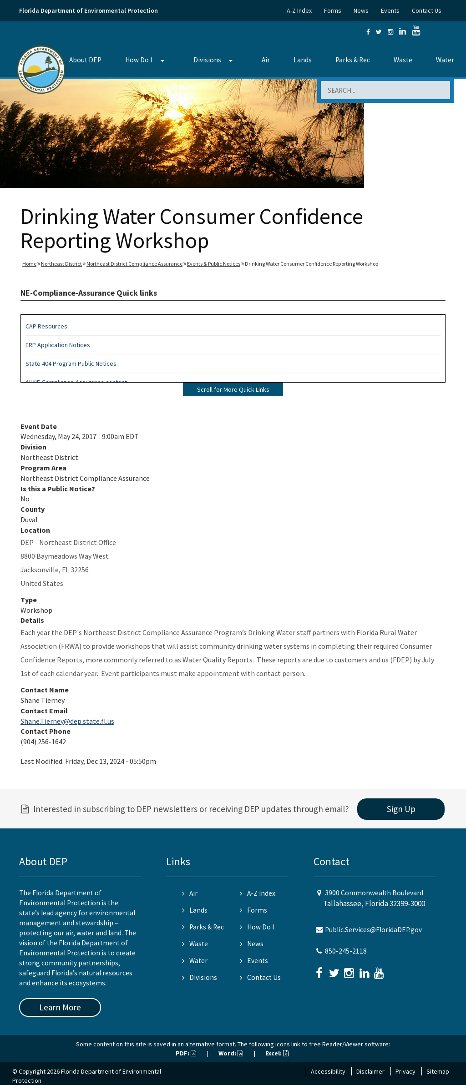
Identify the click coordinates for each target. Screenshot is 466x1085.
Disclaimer (370, 1071)
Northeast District (61, 263)
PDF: (186, 1053)
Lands (303, 60)
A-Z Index (299, 10)
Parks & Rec (352, 60)
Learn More (60, 1007)
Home (29, 263)
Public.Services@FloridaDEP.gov (373, 929)
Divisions (207, 60)
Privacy (405, 1071)
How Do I (138, 60)
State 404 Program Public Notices (70, 363)
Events (390, 10)
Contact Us (426, 10)
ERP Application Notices (57, 345)
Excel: (277, 1053)
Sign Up (401, 808)
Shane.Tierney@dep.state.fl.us (67, 721)
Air (266, 60)
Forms (332, 10)
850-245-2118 (346, 951)
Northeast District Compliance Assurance (134, 263)
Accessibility (328, 1071)
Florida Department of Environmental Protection (88, 10)
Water (445, 60)
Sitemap (437, 1071)
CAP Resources (46, 326)
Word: (230, 1053)
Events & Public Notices (213, 263)
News (361, 10)
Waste (403, 60)
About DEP (85, 60)
